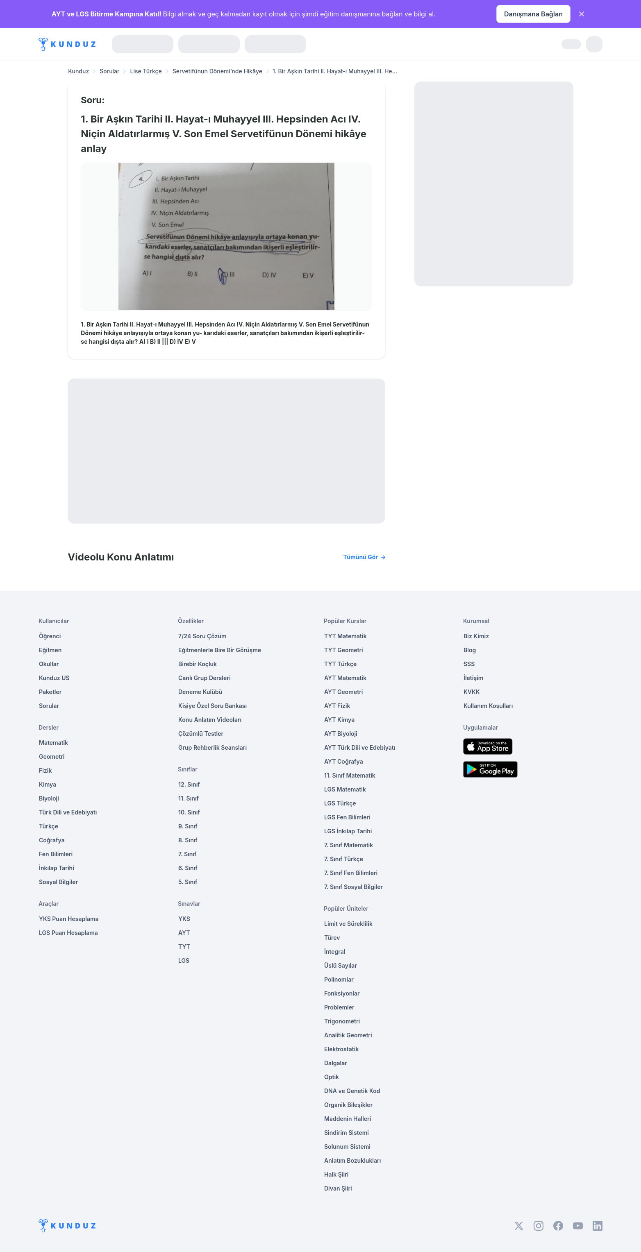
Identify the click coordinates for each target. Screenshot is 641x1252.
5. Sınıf (187, 881)
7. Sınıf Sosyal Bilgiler (353, 886)
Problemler (339, 1007)
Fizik (45, 770)
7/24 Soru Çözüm (202, 636)
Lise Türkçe (145, 71)
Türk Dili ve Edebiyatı (68, 812)
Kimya (47, 784)
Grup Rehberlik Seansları (212, 747)
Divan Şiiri (338, 1188)
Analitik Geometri (348, 1035)
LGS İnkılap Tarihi (348, 831)
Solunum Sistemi (347, 1146)
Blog (470, 649)
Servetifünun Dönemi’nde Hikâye (217, 71)
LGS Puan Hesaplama (68, 932)
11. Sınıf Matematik (349, 775)
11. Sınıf (188, 798)
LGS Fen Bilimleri (347, 817)
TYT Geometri (343, 649)
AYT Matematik (345, 677)
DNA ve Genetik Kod (352, 1090)
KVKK (472, 691)
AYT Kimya (339, 719)
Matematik (53, 742)
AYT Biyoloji (340, 733)
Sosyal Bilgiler (58, 881)
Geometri (51, 756)
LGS (183, 960)
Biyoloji (49, 798)
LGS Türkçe (340, 803)
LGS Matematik (345, 789)
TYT (184, 946)
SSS (469, 663)
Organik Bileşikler (348, 1104)
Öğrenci (50, 636)
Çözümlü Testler (200, 733)
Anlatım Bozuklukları (352, 1160)
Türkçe (48, 826)
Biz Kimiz (476, 636)
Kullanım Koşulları (488, 705)
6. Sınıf (188, 867)
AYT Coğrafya (343, 761)
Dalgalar (335, 1062)
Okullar (49, 663)
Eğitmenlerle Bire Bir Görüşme (219, 649)
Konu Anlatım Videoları (209, 719)
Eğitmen (50, 649)
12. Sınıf (189, 784)
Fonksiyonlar (342, 993)
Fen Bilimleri (56, 854)
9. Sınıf (188, 826)
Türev (332, 937)
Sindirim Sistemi (346, 1132)
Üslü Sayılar (340, 965)
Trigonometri (342, 1021)
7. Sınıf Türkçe (343, 858)
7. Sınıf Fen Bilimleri (350, 872)
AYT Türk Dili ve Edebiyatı (359, 747)
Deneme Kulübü (200, 691)
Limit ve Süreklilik (348, 923)
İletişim (473, 677)
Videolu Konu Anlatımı (226, 557)
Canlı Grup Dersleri (204, 677)
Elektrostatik (341, 1049)
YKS (184, 918)
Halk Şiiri (336, 1174)
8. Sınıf (188, 840)
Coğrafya (52, 840)
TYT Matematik (345, 636)
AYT (184, 932)
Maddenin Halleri (347, 1118)
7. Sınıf (187, 854)
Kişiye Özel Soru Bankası (212, 705)
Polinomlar (339, 979)
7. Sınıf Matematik (348, 844)
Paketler (50, 691)
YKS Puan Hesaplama (69, 918)
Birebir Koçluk (197, 663)
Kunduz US (54, 677)
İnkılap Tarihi (56, 867)
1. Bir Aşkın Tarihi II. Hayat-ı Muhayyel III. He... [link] (335, 71)
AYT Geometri (343, 691)
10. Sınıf (189, 812)
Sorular (109, 71)
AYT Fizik (337, 705)
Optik (331, 1076)
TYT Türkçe (340, 663)
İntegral (334, 951)
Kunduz (78, 71)
